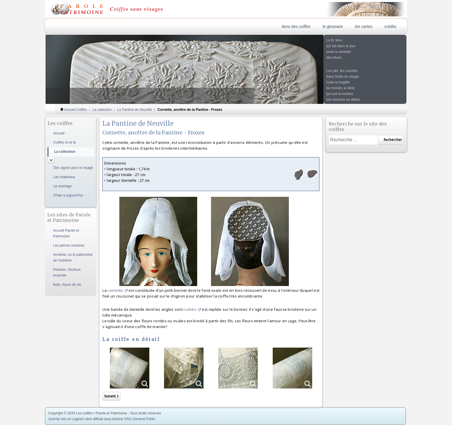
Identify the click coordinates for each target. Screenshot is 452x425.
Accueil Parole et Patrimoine (66, 233)
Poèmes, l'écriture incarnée (67, 272)
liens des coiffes (296, 26)
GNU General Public (139, 419)
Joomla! (54, 419)
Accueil (59, 133)
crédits (390, 26)
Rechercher (391, 139)
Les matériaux (64, 177)
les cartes (363, 26)
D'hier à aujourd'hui (68, 195)
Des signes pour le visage (73, 168)
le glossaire (333, 26)
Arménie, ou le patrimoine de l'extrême (73, 257)
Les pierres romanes (68, 245)
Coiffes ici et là (64, 142)
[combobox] (353, 140)
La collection (64, 152)
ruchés (192, 309)
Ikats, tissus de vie (67, 285)
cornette (117, 290)
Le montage (62, 186)
